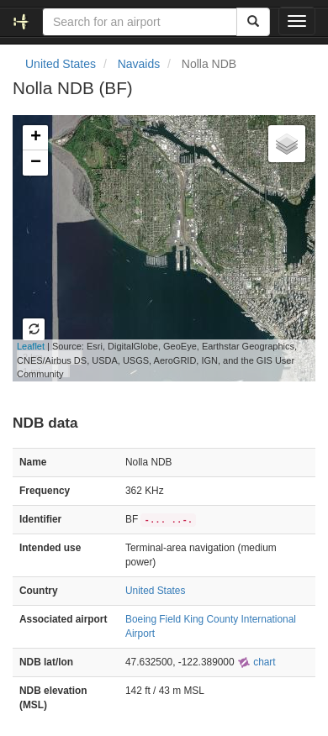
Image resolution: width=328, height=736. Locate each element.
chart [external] (256, 662)
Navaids (139, 64)
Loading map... (155, 248)
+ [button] (35, 137)
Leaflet (31, 346)
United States (60, 64)
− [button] (35, 163)
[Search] (253, 22)
